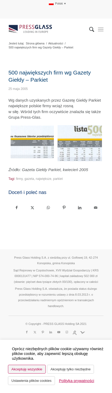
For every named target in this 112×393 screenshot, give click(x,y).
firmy (19, 179)
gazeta (29, 179)
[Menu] (101, 29)
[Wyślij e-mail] (96, 207)
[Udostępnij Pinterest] (64, 207)
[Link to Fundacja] (83, 332)
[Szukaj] (89, 29)
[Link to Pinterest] (43, 332)
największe (43, 179)
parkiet (58, 179)
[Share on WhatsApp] (48, 207)
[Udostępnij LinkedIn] (79, 207)
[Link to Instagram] (67, 332)
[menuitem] (57, 3)
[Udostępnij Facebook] (16, 207)
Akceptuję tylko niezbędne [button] (70, 369)
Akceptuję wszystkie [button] (26, 369)
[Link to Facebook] (27, 332)
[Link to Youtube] (59, 332)
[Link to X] (35, 332)
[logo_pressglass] (46, 29)
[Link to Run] (75, 332)
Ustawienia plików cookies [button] (31, 381)
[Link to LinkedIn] (51, 332)
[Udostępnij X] (32, 207)
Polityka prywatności (76, 381)
